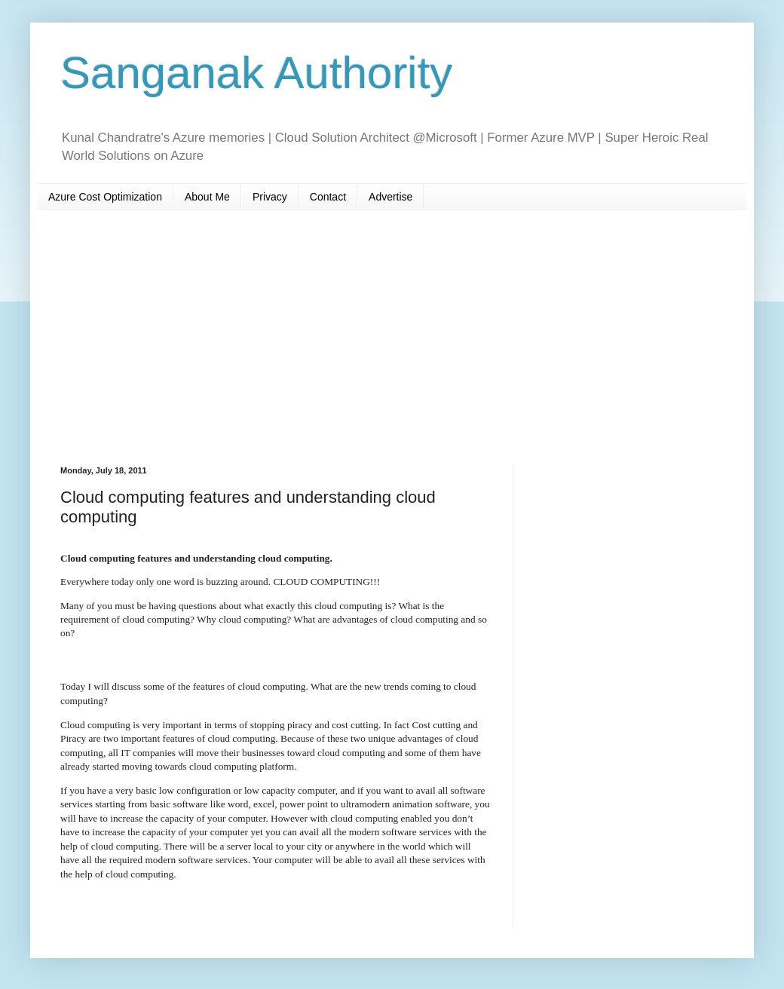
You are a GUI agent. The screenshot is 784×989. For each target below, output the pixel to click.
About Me (207, 197)
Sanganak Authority (256, 72)
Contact (328, 197)
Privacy (270, 197)
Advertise (390, 197)
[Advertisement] (392, 337)
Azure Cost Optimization (105, 197)
